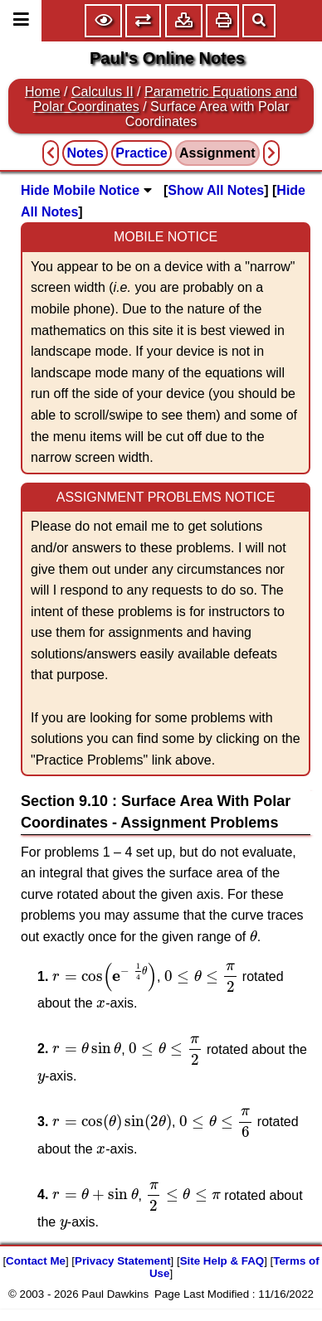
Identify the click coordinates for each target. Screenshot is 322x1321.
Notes (84, 153)
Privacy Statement (123, 1261)
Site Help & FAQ (222, 1261)
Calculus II (102, 92)
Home (43, 92)
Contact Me (36, 1261)
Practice (141, 153)
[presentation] (253, 935)
